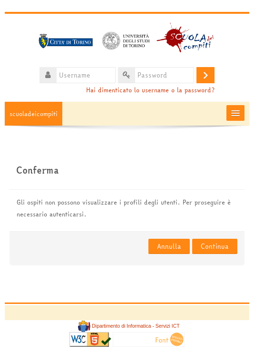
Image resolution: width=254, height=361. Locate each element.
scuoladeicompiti (34, 113)
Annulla (169, 246)
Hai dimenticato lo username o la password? (150, 90)
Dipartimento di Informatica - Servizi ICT (128, 326)
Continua (215, 246)
